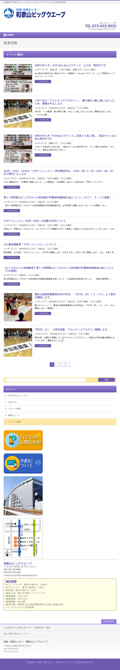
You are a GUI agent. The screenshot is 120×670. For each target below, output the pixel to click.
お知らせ (53, 70)
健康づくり (77, 70)
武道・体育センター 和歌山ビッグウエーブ (56, 662)
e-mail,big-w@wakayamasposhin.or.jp (20, 575)
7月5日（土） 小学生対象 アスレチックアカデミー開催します (71, 329)
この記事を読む (43, 81)
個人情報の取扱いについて (17, 634)
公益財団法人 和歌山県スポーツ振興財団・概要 (27, 627)
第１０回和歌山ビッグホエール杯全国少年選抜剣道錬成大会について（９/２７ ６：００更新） (58, 197)
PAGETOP (109, 621)
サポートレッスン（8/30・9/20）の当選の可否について (35, 221)
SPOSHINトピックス (57, 108)
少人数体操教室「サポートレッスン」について (30, 244)
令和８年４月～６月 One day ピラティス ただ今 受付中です (70, 65)
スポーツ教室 (65, 70)
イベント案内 (90, 70)
